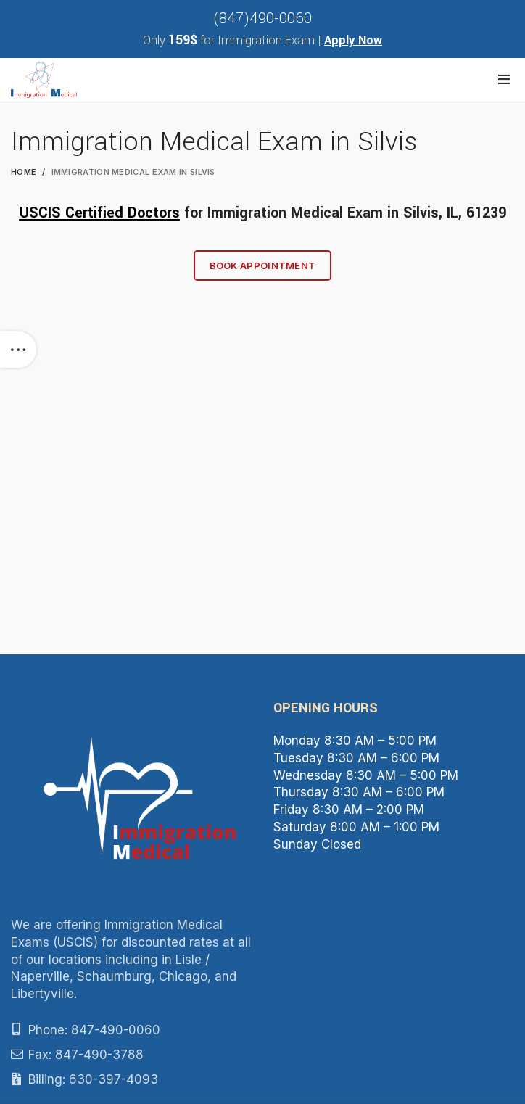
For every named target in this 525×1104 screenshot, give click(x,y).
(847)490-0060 (262, 18)
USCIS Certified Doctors (100, 212)
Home (23, 172)
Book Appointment (263, 265)
